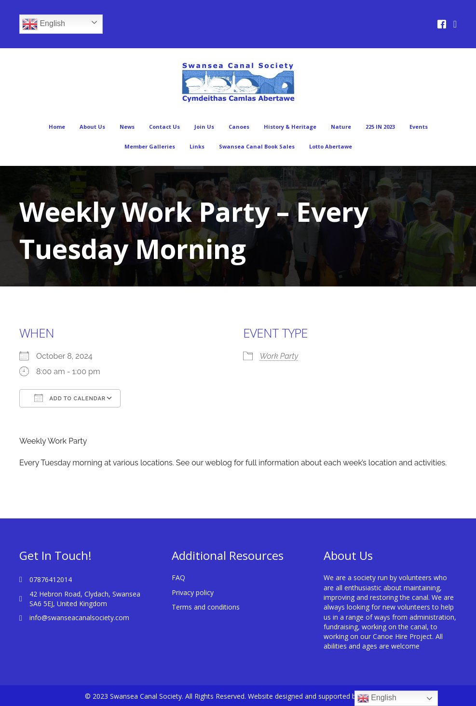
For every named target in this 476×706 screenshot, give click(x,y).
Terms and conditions (206, 606)
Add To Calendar (70, 398)
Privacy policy (193, 592)
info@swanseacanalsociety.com (79, 617)
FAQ (178, 577)
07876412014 (50, 579)
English (43, 24)
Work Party (279, 356)
